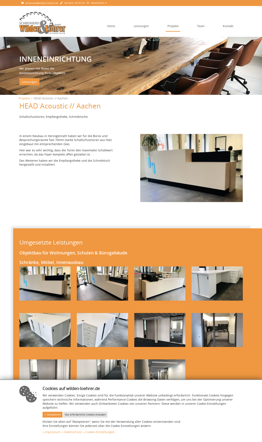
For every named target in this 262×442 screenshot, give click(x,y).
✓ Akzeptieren (52, 414)
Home (111, 26)
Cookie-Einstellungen (100, 432)
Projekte (173, 26)
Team (201, 26)
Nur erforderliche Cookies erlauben (85, 414)
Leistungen (141, 26)
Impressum (53, 432)
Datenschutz (73, 432)
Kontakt (228, 26)
